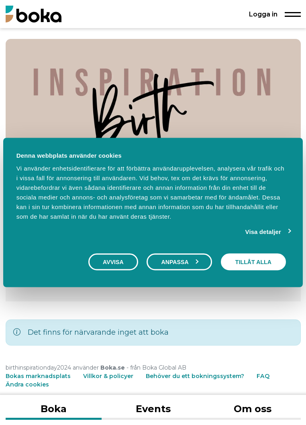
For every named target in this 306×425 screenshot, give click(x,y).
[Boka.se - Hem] (33, 13)
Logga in (263, 14)
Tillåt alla (253, 262)
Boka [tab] (54, 409)
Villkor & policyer (108, 376)
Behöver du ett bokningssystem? (195, 376)
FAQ (263, 376)
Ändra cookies (27, 384)
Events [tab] (153, 409)
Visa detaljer (263, 231)
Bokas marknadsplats (38, 376)
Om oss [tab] (252, 409)
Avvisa (113, 262)
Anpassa (179, 262)
